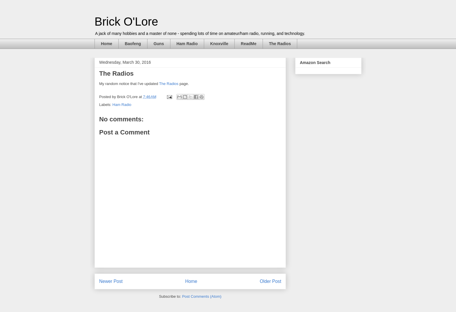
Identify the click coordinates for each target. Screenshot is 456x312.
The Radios (280, 43)
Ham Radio (187, 43)
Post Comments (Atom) (201, 296)
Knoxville (219, 43)
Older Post (270, 281)
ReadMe (248, 43)
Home (106, 43)
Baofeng (133, 43)
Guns (159, 43)
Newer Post (111, 281)
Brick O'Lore (126, 21)
